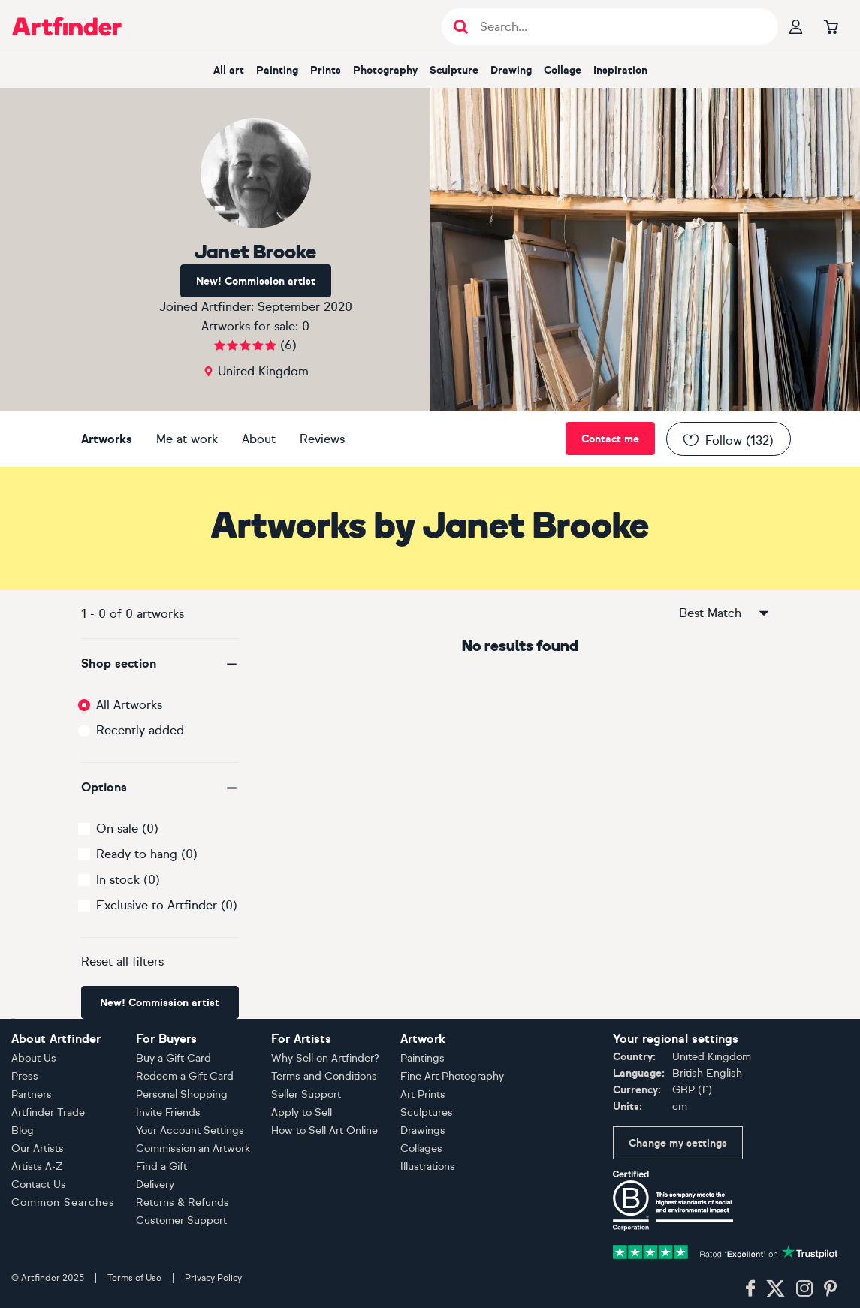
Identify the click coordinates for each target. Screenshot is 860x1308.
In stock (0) (128, 880)
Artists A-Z (37, 1166)
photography (385, 70)
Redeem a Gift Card (185, 1076)
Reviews (322, 439)
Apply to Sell (301, 1112)
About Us (33, 1058)
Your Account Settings (190, 1130)
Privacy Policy (213, 1278)
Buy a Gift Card (173, 1058)
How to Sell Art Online (324, 1130)
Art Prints (422, 1094)
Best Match (725, 613)
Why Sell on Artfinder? (325, 1058)
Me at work (187, 439)
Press (24, 1076)
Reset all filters (122, 961)
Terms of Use (134, 1278)
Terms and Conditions (324, 1076)
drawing (511, 70)
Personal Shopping (182, 1094)
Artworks (106, 439)
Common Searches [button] (63, 1202)
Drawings (422, 1130)
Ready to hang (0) (147, 854)
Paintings (422, 1058)
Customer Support (181, 1220)
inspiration (620, 70)
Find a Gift (161, 1166)
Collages (421, 1148)
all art (228, 70)
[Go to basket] (830, 26)
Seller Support (306, 1094)
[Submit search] (461, 26)
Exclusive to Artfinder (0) (166, 905)
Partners (31, 1094)
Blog (22, 1130)
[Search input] (618, 26)
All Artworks (129, 705)
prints (325, 70)
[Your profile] (796, 26)
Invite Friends (168, 1112)
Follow (727, 440)
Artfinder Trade (48, 1112)
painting (277, 70)
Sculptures (426, 1112)
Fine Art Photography (452, 1076)
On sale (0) (127, 828)
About (259, 439)
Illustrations (427, 1166)
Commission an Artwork (193, 1148)
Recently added (140, 730)
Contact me (610, 438)
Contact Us (38, 1184)
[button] (160, 664)
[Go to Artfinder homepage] (67, 26)
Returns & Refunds (182, 1202)
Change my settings (678, 1143)
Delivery (155, 1184)
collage (562, 70)
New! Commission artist (255, 281)
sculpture (454, 70)
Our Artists (37, 1148)
